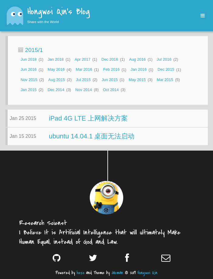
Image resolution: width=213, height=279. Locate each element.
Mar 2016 (84, 69)
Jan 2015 (29, 89)
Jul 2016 (164, 59)
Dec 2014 (55, 89)
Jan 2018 (55, 59)
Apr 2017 (82, 59)
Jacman (117, 273)
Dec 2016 (109, 59)
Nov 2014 (83, 89)
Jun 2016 (29, 69)
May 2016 (56, 69)
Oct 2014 (111, 89)
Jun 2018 (29, 59)
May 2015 (137, 79)
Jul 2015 (83, 79)
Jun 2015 (110, 79)
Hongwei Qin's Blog (58, 12)
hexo (80, 273)
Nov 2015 (29, 79)
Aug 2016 (137, 59)
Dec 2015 (166, 69)
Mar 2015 (165, 79)
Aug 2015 (56, 79)
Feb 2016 (111, 69)
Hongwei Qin (147, 273)
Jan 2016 (139, 69)
